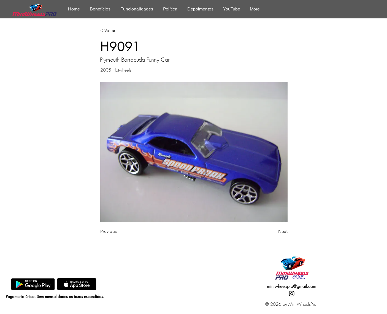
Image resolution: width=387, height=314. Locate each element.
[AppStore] (76, 284)
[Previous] (118, 231)
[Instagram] (291, 293)
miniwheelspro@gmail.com (291, 286)
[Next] (274, 231)
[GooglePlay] (33, 284)
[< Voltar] (118, 30)
